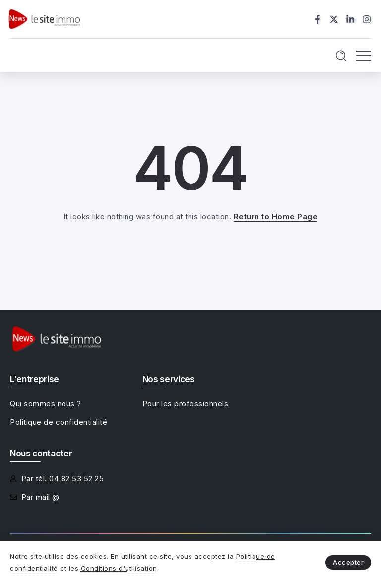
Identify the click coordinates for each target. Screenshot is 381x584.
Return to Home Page (276, 216)
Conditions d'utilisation (119, 568)
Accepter (348, 562)
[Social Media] (317, 19)
